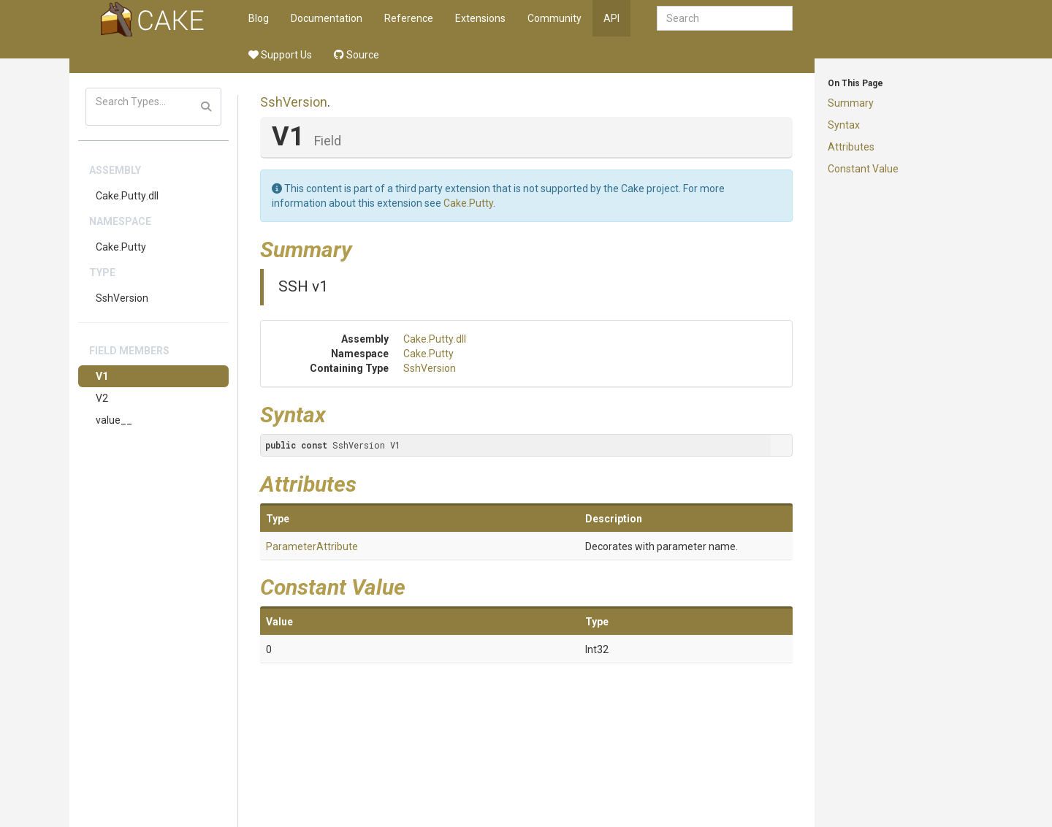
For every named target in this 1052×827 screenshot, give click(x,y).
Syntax (844, 125)
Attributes (851, 147)
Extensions (480, 18)
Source (356, 55)
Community (554, 18)
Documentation (326, 18)
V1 (102, 376)
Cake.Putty (121, 247)
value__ (114, 420)
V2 (102, 398)
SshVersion (122, 298)
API (611, 18)
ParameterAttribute (312, 546)
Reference (408, 18)
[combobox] (725, 18)
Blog (258, 18)
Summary (851, 103)
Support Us (280, 55)
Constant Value (863, 169)
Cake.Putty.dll (127, 196)
